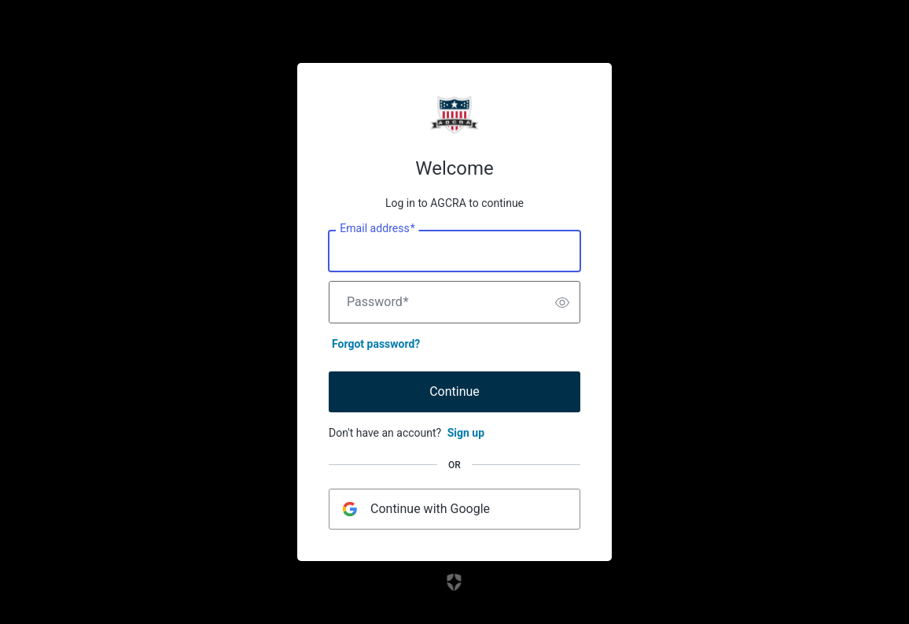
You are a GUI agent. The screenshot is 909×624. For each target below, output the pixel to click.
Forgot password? (376, 344)
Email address (377, 229)
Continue (454, 391)
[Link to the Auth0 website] (454, 582)
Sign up (465, 432)
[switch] (562, 302)
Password (378, 302)
